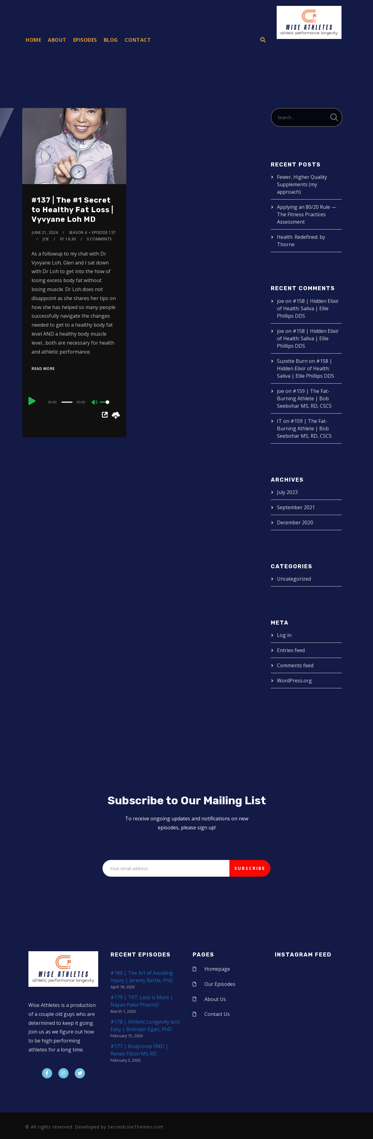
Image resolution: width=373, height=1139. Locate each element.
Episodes (85, 40)
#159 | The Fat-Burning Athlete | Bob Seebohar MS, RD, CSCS (304, 398)
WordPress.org (294, 680)
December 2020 (295, 522)
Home (33, 40)
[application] (74, 402)
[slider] (67, 402)
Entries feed (291, 650)
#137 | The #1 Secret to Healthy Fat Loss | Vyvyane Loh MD (72, 210)
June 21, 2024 (45, 232)
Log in (284, 635)
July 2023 (287, 492)
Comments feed (295, 665)
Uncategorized (294, 578)
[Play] (32, 401)
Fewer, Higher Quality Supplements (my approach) (302, 184)
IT (279, 421)
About (57, 40)
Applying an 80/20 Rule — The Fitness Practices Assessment (306, 214)
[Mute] (95, 403)
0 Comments (99, 239)
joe (46, 239)
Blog (111, 40)
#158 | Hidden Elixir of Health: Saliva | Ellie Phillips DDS (308, 308)
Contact (138, 40)
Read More (43, 368)
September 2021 (296, 507)
